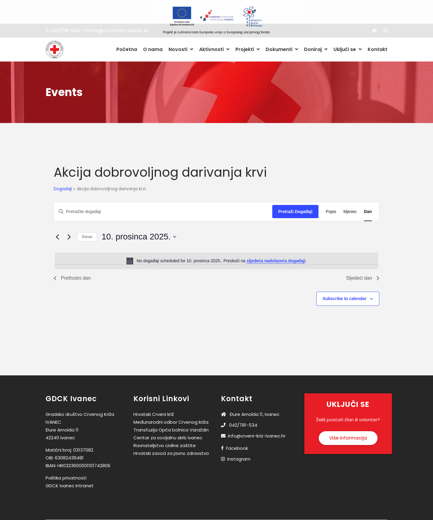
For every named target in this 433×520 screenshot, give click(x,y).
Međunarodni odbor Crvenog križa (170, 404)
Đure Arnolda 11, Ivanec (250, 396)
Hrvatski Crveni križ (153, 396)
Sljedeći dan (362, 259)
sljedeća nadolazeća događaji (275, 242)
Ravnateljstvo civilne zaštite (164, 427)
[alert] (216, 242)
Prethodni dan (72, 259)
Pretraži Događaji (295, 193)
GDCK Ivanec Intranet (70, 467)
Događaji (63, 171)
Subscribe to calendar (344, 280)
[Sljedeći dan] (69, 218)
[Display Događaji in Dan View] (368, 193)
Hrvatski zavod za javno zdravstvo (171, 435)
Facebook (237, 430)
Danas (87, 218)
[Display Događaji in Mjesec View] (350, 193)
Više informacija (348, 419)
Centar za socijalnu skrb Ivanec (167, 419)
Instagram (238, 440)
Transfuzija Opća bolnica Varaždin (171, 411)
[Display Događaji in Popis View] (331, 193)
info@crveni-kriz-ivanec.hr (253, 417)
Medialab (277, 516)
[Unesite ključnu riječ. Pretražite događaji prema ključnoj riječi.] (163, 193)
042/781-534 (239, 407)
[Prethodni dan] (57, 218)
